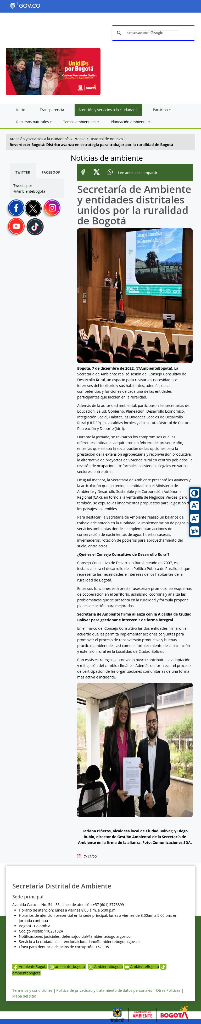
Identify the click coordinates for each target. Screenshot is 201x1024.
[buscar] (152, 33)
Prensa (80, 138)
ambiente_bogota (67, 966)
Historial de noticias (106, 138)
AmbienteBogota (29, 966)
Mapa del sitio (24, 996)
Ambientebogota (105, 966)
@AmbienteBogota (154, 368)
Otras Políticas (168, 990)
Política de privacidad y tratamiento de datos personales (104, 990)
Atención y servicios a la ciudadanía (40, 138)
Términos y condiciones (32, 990)
